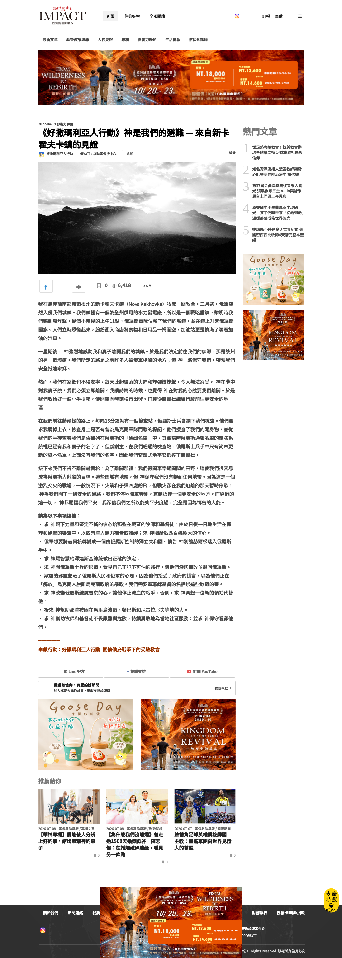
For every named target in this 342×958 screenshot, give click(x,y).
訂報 (266, 16)
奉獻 (279, 16)
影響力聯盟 (147, 39)
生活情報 (172, 39)
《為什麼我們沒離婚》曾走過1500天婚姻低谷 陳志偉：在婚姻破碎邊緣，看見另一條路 (134, 844)
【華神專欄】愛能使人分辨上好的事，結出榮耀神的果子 (66, 841)
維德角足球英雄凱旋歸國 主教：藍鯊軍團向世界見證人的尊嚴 (202, 841)
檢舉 (232, 152)
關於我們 (50, 912)
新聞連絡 (75, 912)
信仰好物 (132, 16)
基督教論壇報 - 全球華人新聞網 (62, 16)
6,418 (121, 285)
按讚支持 (136, 671)
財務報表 (259, 912)
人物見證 (105, 39)
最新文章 (50, 39)
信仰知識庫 (198, 39)
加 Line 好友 (71, 671)
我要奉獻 (223, 688)
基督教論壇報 (77, 39)
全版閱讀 (157, 16)
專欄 (125, 39)
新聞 (110, 16)
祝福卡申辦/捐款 (291, 912)
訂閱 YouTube (202, 671)
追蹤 (130, 154)
